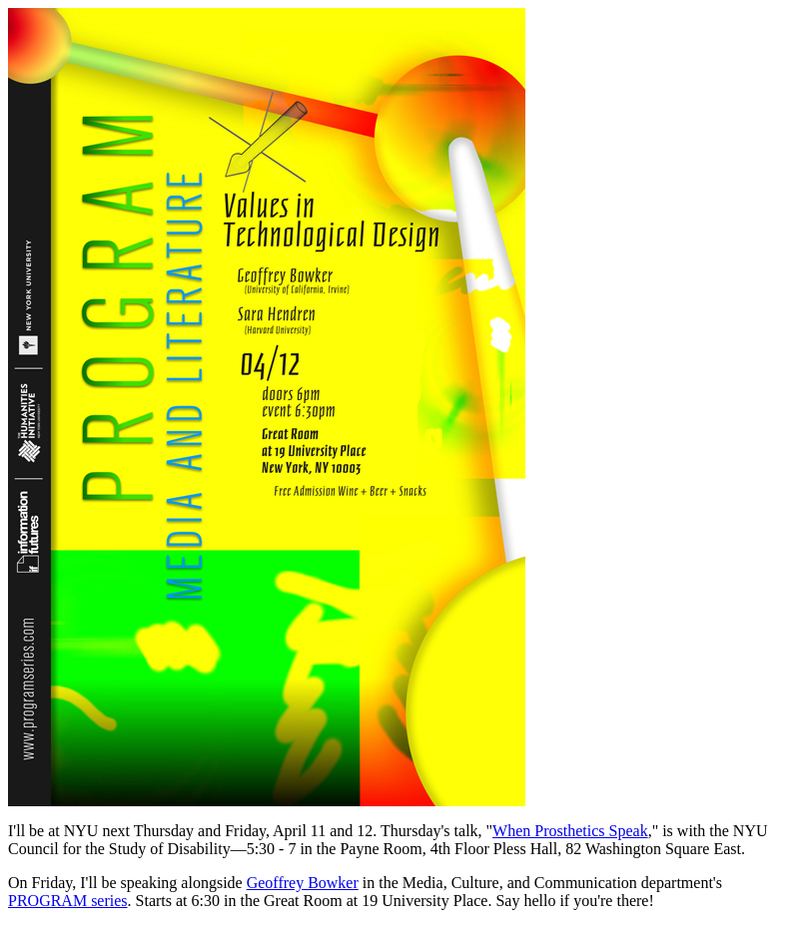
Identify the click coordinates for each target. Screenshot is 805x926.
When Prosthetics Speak (570, 830)
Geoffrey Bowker (303, 882)
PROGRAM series (68, 900)
